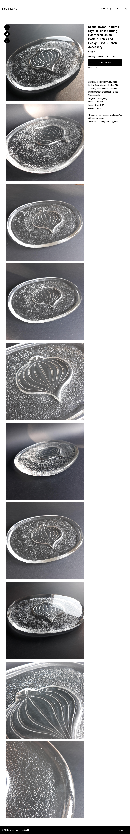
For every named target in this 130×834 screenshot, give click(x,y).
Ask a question (93, 68)
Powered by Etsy (24, 830)
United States (103, 56)
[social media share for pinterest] (7, 41)
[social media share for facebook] (7, 27)
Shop (102, 8)
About (115, 8)
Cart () (123, 8)
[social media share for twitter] (7, 34)
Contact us (121, 830)
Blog (109, 8)
